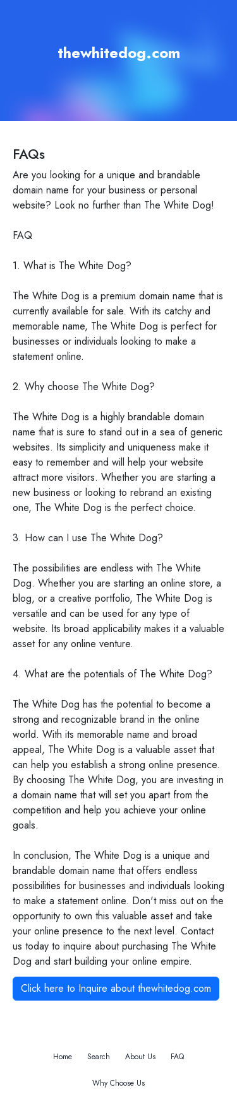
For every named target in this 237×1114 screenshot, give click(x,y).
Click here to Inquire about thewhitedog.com (116, 988)
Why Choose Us (118, 1083)
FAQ (177, 1056)
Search (98, 1056)
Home (62, 1056)
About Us (140, 1056)
